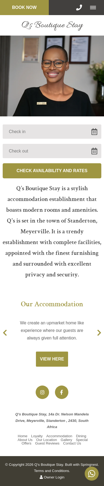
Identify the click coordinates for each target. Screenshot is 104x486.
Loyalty (37, 436)
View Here (52, 359)
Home (22, 436)
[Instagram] (42, 392)
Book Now (24, 7)
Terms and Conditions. (52, 471)
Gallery (66, 440)
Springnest (89, 465)
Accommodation (59, 436)
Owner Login (52, 477)
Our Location (46, 440)
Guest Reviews (47, 443)
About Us (25, 440)
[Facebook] (61, 392)
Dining (81, 436)
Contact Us (72, 443)
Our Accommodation (52, 304)
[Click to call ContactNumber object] (79, 7)
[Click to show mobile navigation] (95, 7)
